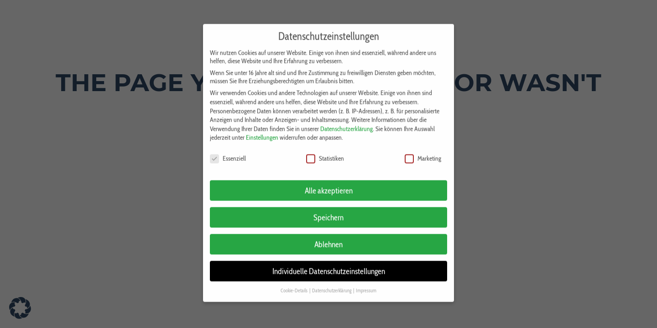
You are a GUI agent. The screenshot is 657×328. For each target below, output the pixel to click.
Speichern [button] (328, 211)
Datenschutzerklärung (346, 123)
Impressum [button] (366, 285)
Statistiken (325, 153)
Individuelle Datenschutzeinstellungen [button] (328, 265)
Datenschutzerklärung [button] (332, 285)
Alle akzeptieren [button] (329, 185)
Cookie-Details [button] (294, 285)
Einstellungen (262, 132)
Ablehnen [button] (328, 238)
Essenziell (228, 153)
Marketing (423, 153)
